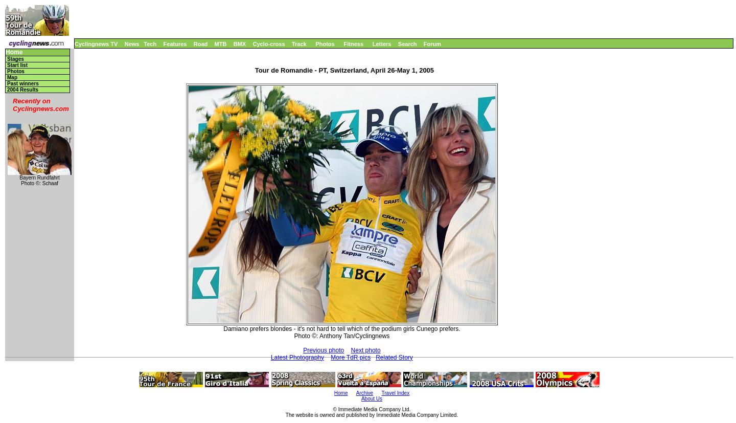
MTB (221, 44)
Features (175, 44)
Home (14, 52)
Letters (382, 44)
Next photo (366, 350)
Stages (15, 59)
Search (407, 44)
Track (299, 44)
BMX (240, 44)
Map (12, 77)
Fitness (353, 44)
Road (201, 44)
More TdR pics (351, 357)
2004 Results (22, 90)
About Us (371, 399)
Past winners (23, 83)
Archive (364, 393)
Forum (432, 44)
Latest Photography (297, 357)
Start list (17, 65)
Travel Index (396, 393)
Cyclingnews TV (96, 44)
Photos (324, 44)
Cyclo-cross (269, 44)
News (132, 44)
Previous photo (323, 350)
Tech (150, 44)
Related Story (394, 357)
